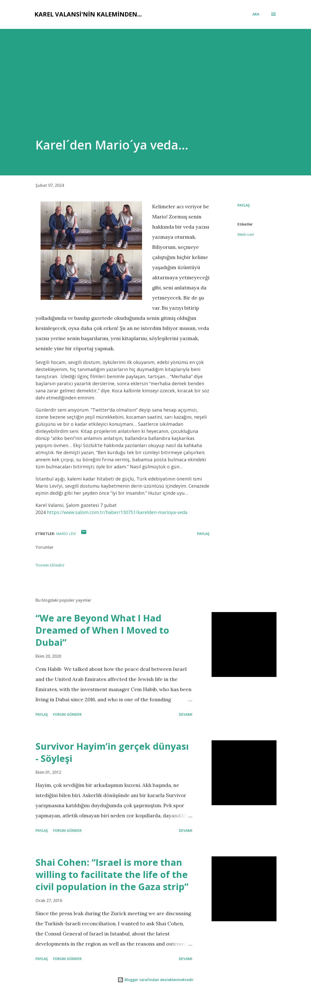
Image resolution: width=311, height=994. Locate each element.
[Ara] (255, 14)
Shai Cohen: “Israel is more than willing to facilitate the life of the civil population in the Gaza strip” (112, 874)
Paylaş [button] (243, 205)
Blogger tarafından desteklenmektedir (155, 979)
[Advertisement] (136, 98)
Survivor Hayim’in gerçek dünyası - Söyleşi (112, 752)
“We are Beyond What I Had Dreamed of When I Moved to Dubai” (102, 630)
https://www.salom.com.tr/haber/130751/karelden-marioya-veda (117, 512)
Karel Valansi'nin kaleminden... (88, 14)
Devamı (185, 714)
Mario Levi (245, 234)
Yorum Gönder (50, 564)
